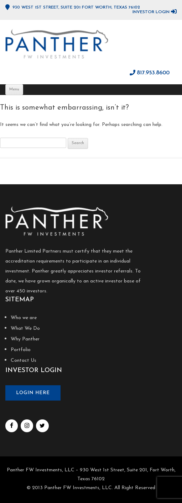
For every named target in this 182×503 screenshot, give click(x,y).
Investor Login (151, 12)
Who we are (24, 318)
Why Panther (25, 339)
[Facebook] (11, 425)
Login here (33, 393)
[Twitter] (42, 425)
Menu (14, 89)
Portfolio (21, 350)
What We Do (25, 328)
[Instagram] (27, 425)
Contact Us (23, 360)
